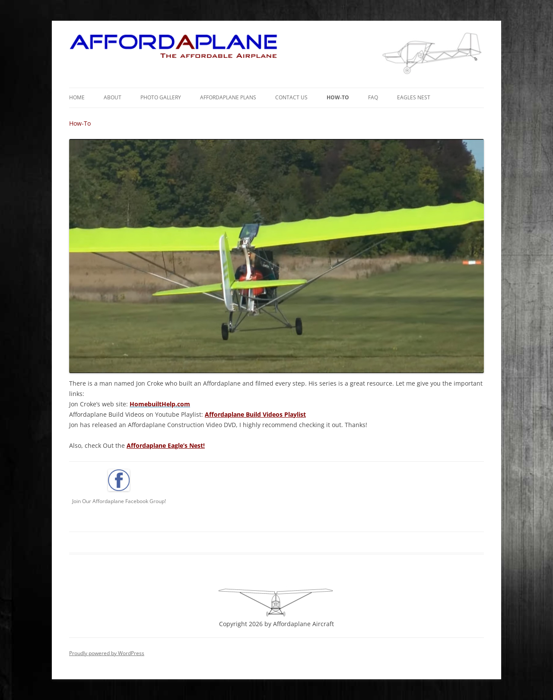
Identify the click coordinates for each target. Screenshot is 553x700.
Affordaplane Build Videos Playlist (255, 414)
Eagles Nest (413, 97)
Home (77, 97)
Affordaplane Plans (228, 97)
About (112, 97)
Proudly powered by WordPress (106, 653)
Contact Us (291, 97)
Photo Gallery (160, 97)
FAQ (373, 97)
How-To (338, 97)
